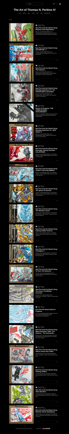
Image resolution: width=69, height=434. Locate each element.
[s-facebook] (49, 428)
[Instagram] (50, 428)
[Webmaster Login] (39, 428)
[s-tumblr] (46, 428)
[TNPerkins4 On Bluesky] (43, 428)
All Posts (10, 19)
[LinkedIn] (45, 428)
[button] (60, 4)
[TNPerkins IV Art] (44, 428)
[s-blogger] (48, 428)
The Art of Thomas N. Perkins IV (35, 9)
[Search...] (34, 4)
